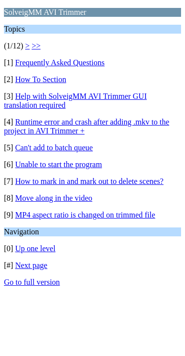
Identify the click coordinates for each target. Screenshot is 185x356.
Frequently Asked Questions (60, 62)
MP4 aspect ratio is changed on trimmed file (85, 215)
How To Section (40, 79)
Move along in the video (53, 198)
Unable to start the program (58, 164)
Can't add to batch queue (54, 147)
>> (36, 46)
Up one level (35, 248)
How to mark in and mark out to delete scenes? (89, 181)
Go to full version (32, 282)
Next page (31, 265)
